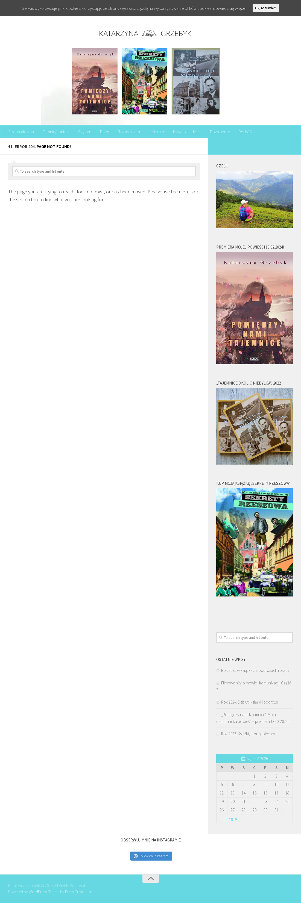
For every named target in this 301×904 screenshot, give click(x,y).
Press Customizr (78, 892)
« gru (232, 819)
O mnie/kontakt (55, 132)
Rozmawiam (126, 132)
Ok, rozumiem (266, 8)
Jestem (151, 132)
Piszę (102, 132)
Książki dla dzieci (184, 132)
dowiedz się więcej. (230, 8)
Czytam (83, 132)
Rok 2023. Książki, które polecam (248, 734)
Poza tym (215, 132)
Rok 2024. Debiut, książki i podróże (249, 702)
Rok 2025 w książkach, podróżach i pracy (255, 670)
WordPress (38, 892)
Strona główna (21, 132)
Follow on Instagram (151, 856)
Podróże (242, 132)
